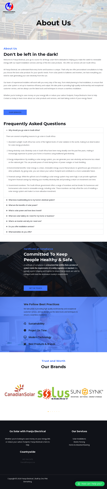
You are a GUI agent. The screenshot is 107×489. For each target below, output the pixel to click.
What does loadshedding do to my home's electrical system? (32, 200)
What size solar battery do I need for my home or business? (31, 216)
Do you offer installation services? (21, 226)
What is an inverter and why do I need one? (25, 221)
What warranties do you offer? (20, 232)
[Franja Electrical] (9, 9)
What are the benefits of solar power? (23, 205)
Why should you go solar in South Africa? (24, 130)
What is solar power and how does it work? (25, 210)
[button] (53, 130)
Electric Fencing (79, 442)
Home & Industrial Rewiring (79, 445)
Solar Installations (79, 439)
